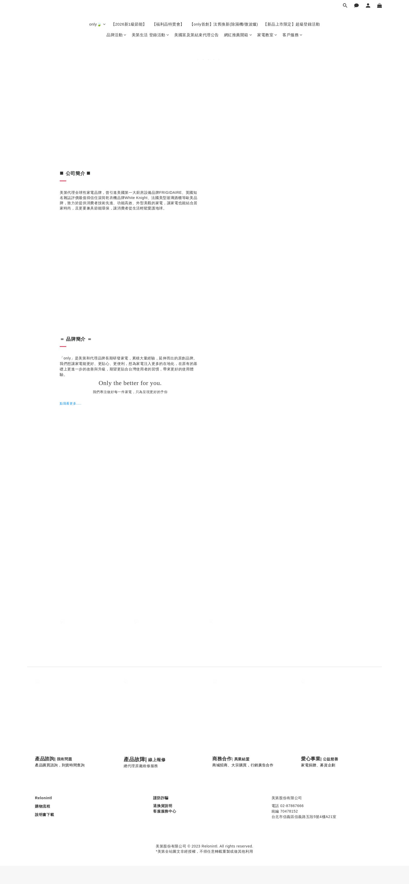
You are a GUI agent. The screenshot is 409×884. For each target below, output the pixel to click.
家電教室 (267, 35)
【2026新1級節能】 (129, 24)
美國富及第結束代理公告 (196, 35)
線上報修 (157, 759)
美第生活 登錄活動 (150, 35)
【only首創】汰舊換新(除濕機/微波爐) (224, 24)
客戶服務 (292, 35)
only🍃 (97, 24)
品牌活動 (116, 35)
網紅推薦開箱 (238, 35)
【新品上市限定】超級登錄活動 (291, 24)
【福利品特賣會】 (168, 24)
